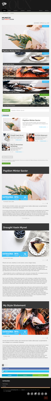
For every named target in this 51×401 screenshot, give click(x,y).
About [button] (9, 10)
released (23, 389)
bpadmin (16, 255)
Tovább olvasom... (43, 127)
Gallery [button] (29, 10)
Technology (5, 13)
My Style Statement (9, 78)
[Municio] (6, 18)
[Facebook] (25, 368)
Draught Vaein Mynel (9, 64)
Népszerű (25, 375)
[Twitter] (25, 371)
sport (8, 258)
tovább (25, 218)
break (6, 336)
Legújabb (9, 375)
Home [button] (4, 10)
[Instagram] (42, 394)
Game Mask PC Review (9, 105)
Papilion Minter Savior (11, 51)
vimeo (11, 258)
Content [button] (16, 10)
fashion (6, 201)
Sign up (40, 10)
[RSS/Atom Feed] (28, 394)
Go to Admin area (6, 163)
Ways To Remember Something (12, 92)
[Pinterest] (39, 394)
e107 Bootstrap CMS (14, 389)
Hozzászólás (40, 375)
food (10, 201)
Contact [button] (23, 10)
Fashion (12, 13)
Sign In (47, 10)
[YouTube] (46, 394)
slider (12, 201)
